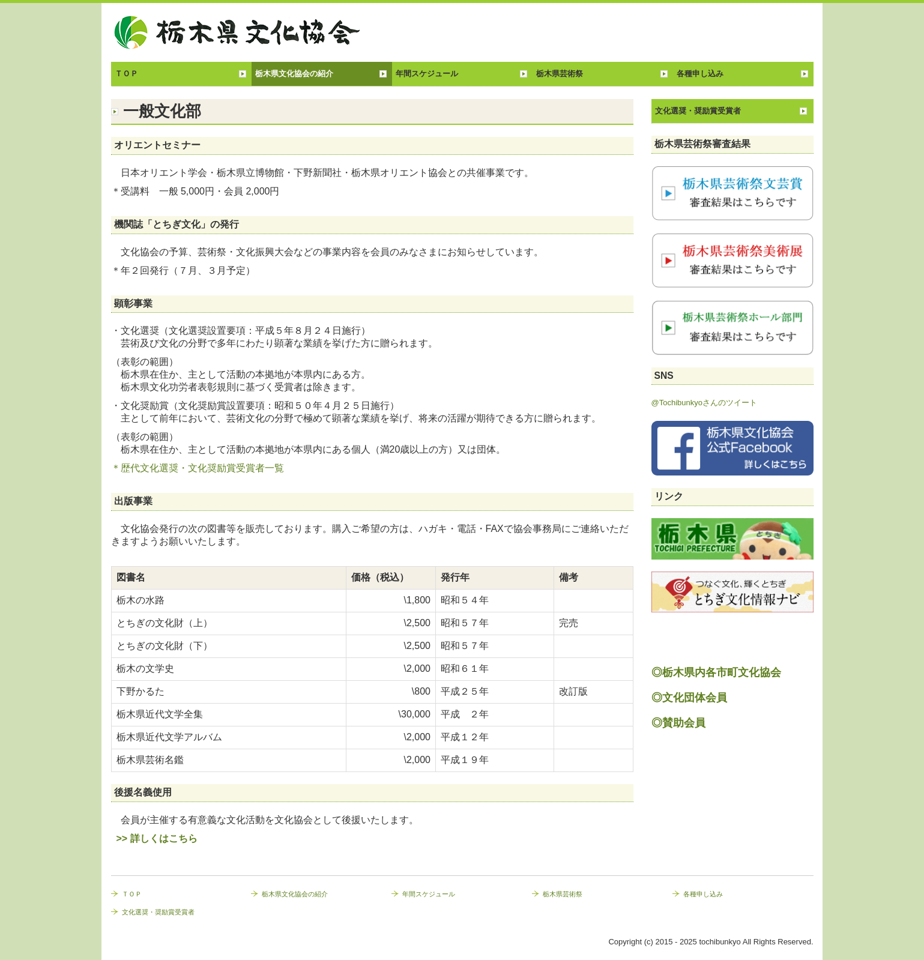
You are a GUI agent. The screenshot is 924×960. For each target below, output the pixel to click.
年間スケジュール (427, 73)
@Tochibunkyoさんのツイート (704, 402)
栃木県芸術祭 (559, 73)
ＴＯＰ (126, 73)
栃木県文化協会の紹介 (294, 73)
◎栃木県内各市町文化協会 (716, 672)
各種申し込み (700, 73)
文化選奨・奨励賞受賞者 (698, 110)
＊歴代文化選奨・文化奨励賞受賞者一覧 (197, 468)
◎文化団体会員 (689, 698)
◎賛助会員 (678, 723)
